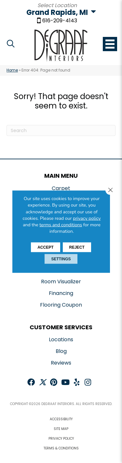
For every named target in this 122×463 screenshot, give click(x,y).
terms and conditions (60, 225)
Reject (77, 247)
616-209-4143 (59, 21)
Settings (61, 258)
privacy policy (87, 218)
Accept (45, 247)
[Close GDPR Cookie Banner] (110, 190)
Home (12, 70)
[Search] (61, 130)
